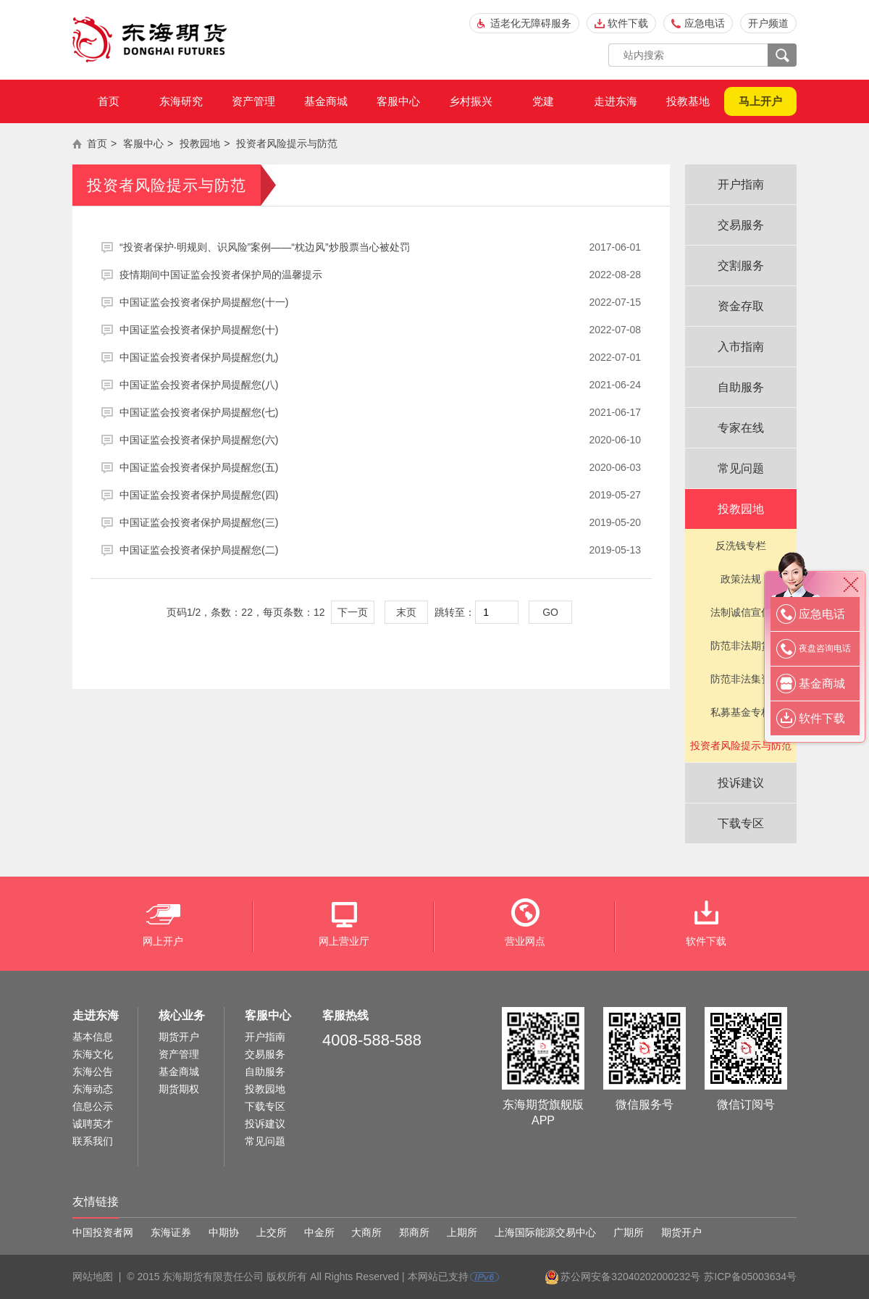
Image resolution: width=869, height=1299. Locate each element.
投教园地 (200, 143)
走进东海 (615, 101)
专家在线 (741, 428)
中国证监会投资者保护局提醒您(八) (380, 384)
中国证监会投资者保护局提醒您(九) (380, 357)
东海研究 (181, 101)
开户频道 (768, 23)
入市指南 (741, 347)
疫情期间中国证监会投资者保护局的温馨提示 (380, 274)
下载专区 (741, 823)
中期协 (224, 1232)
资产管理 (253, 101)
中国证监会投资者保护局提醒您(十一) (380, 302)
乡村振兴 (470, 101)
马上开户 (760, 101)
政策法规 (741, 579)
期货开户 (179, 1037)
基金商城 (326, 101)
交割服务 (741, 265)
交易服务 (741, 225)
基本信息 (92, 1037)
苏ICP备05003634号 (750, 1276)
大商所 (366, 1232)
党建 (543, 101)
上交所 (271, 1232)
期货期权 (179, 1089)
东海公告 (92, 1071)
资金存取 (741, 306)
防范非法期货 (740, 645)
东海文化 (92, 1054)
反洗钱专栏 (740, 545)
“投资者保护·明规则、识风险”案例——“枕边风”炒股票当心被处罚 (380, 247)
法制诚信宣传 (740, 612)
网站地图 (92, 1276)
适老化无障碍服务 (530, 23)
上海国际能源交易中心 (545, 1232)
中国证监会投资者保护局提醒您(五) (380, 467)
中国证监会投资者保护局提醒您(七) (380, 412)
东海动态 (92, 1089)
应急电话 (704, 23)
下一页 (352, 612)
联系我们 (92, 1141)
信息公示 (92, 1106)
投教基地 (688, 101)
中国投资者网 (102, 1232)
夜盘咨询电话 (825, 648)
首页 (108, 101)
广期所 (628, 1232)
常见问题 (741, 468)
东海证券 (171, 1232)
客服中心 (398, 101)
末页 (406, 612)
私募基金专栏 (740, 712)
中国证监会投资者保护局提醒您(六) (380, 440)
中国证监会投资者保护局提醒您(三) (380, 522)
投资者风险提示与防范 (286, 143)
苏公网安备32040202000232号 (630, 1276)
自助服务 (741, 387)
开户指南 (741, 184)
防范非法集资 (740, 679)
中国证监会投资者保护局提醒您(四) (380, 495)
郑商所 (414, 1232)
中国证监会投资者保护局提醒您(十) (380, 329)
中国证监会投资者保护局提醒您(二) (380, 550)
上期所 (462, 1232)
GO (550, 612)
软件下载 (628, 23)
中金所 (319, 1232)
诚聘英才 (92, 1123)
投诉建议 (741, 783)
